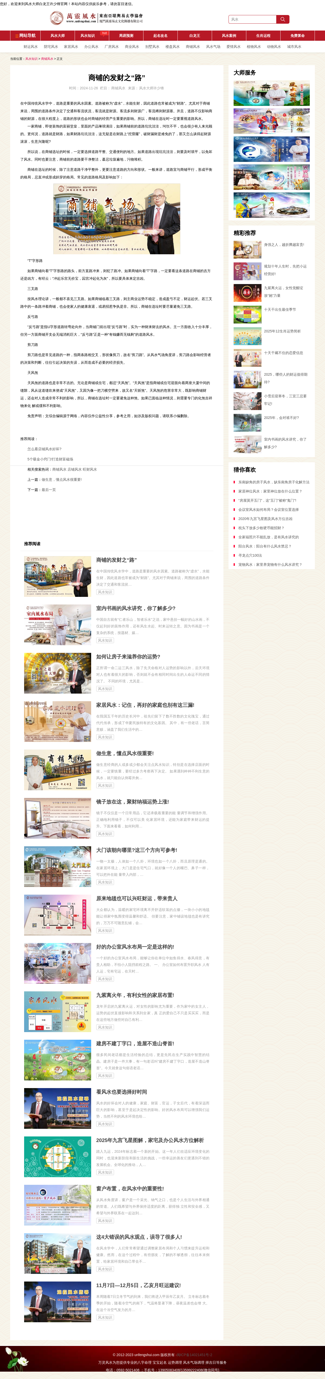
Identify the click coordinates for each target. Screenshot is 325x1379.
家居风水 (71, 47)
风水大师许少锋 (151, 88)
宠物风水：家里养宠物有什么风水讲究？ (270, 564)
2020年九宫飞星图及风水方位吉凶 (265, 519)
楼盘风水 (173, 47)
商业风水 (132, 47)
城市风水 (294, 47)
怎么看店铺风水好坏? (44, 449)
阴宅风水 (51, 47)
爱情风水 (233, 47)
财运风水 (31, 47)
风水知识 (94, 34)
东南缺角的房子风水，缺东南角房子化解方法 (274, 482)
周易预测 (126, 36)
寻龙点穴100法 (250, 555)
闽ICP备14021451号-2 (194, 1355)
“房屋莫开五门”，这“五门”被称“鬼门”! (267, 500)
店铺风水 (75, 469)
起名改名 (160, 36)
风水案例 (229, 36)
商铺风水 (193, 47)
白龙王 (194, 36)
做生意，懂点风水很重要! (62, 479)
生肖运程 (263, 36)
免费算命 (297, 36)
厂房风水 (112, 47)
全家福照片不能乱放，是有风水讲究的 (268, 537)
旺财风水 (90, 469)
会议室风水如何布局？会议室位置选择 (268, 510)
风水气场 (213, 47)
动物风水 (274, 47)
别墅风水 (152, 47)
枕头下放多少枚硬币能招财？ (261, 528)
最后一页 (49, 490)
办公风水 (91, 47)
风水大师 (58, 36)
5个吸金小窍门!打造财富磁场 (50, 459)
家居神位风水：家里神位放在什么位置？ (270, 491)
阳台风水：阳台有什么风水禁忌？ (265, 546)
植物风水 (254, 47)
